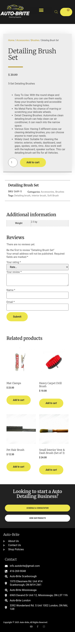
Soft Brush (53, 195)
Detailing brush (22, 195)
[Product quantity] (13, 162)
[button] (41, 10)
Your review (14, 272)
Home (11, 40)
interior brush (39, 195)
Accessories (22, 40)
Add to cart (32, 162)
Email (10, 302)
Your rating (13, 262)
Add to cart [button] (18, 400)
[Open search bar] (56, 12)
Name (10, 290)
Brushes (35, 40)
